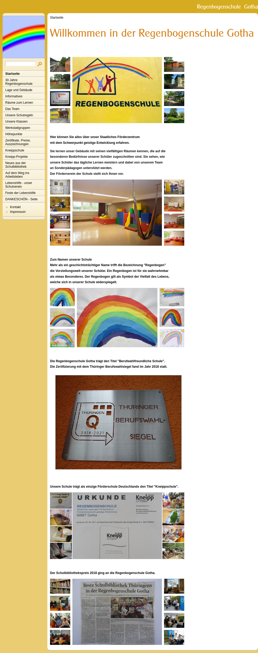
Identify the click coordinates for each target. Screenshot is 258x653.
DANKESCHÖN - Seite (21, 199)
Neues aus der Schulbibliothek (16, 164)
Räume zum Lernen (19, 102)
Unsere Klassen (16, 121)
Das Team (12, 109)
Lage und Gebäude (18, 90)
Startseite (12, 74)
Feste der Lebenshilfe (20, 193)
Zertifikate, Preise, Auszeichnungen (18, 142)
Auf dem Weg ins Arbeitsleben (17, 174)
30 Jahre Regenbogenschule (18, 82)
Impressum (18, 212)
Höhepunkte (13, 134)
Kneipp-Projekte (16, 157)
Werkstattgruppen (17, 128)
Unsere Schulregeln (19, 115)
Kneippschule (14, 150)
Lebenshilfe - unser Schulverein (18, 184)
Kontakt (15, 207)
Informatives (13, 96)
